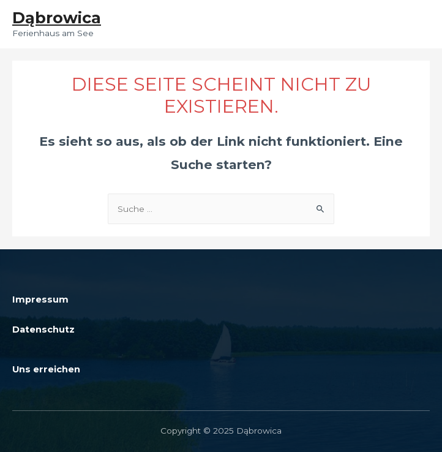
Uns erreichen (46, 369)
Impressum (40, 299)
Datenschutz (43, 329)
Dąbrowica (56, 17)
